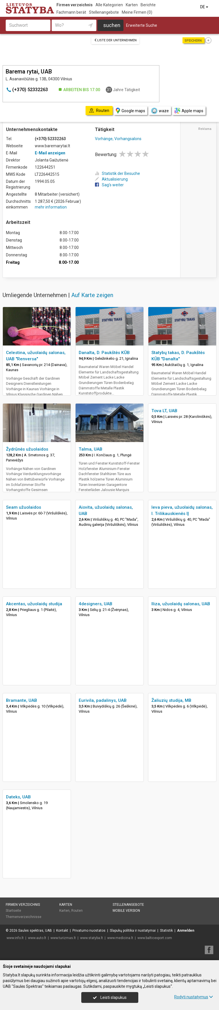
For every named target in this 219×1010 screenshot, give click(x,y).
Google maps (130, 111)
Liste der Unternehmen (115, 40)
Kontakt (62, 931)
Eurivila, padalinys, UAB (103, 700)
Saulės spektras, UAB (35, 931)
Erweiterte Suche (141, 25)
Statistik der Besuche (117, 173)
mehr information (51, 207)
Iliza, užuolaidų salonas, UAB (180, 603)
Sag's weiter (109, 185)
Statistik (166, 931)
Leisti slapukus (110, 997)
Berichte (148, 5)
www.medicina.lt (120, 938)
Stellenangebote (104, 12)
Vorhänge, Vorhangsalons (118, 138)
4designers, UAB (95, 603)
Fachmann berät (71, 12)
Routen (77, 911)
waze (160, 111)
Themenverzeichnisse (23, 917)
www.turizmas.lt (63, 938)
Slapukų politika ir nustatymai (133, 931)
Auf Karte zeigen (92, 295)
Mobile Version (126, 911)
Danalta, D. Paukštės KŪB (104, 352)
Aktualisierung (111, 179)
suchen (111, 25)
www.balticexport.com (154, 938)
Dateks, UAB (18, 797)
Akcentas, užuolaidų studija (34, 603)
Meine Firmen (137, 12)
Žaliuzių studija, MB (171, 700)
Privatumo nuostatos (89, 931)
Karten (132, 5)
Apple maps (188, 111)
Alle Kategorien (109, 5)
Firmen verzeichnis (74, 5)
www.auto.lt (37, 938)
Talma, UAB (90, 449)
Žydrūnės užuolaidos (27, 449)
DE (204, 7)
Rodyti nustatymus (193, 997)
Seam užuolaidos (23, 507)
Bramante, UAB (21, 700)
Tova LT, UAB (164, 410)
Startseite (13, 911)
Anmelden (185, 931)
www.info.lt (15, 938)
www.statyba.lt (91, 938)
